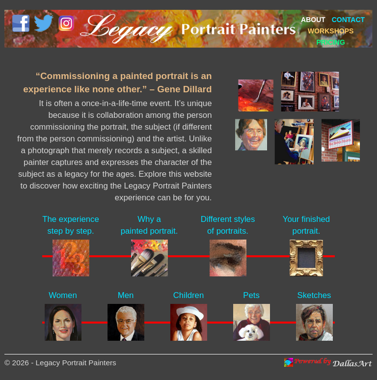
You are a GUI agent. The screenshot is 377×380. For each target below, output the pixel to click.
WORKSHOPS (330, 31)
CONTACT (348, 20)
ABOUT (313, 20)
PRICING (331, 42)
